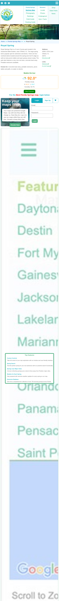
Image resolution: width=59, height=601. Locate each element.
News (53, 13)
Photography (30, 13)
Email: (33, 105)
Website (45, 64)
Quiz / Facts (43, 19)
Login (37, 100)
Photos (42, 13)
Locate (42, 10)
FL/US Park (46, 66)
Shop (53, 7)
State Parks (53, 10)
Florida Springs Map (14, 41)
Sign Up (48, 100)
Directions (46, 58)
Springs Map (30, 10)
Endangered (42, 16)
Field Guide (30, 19)
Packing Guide (30, 22)
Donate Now (15, 125)
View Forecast (29, 91)
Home (3, 41)
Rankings (30, 16)
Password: (34, 112)
